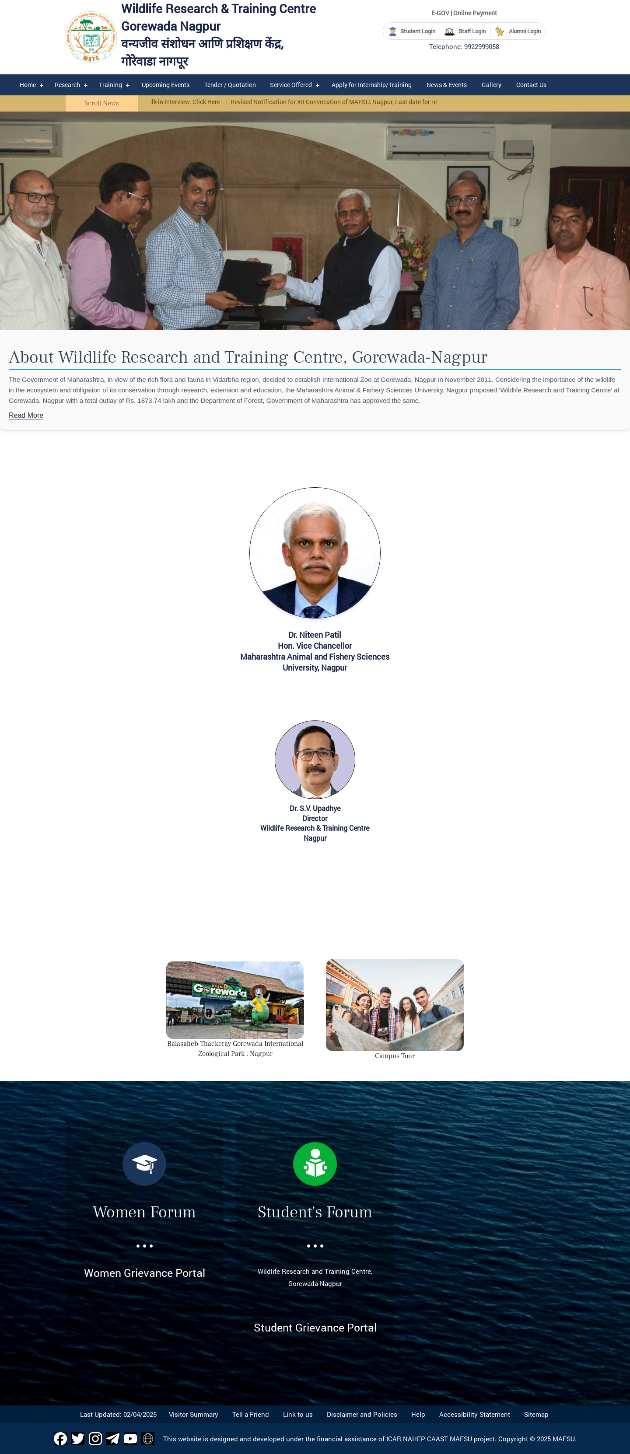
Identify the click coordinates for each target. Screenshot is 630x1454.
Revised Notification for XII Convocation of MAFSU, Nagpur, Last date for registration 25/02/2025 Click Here (383, 102)
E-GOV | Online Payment (464, 13)
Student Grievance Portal (315, 1327)
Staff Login (465, 32)
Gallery (491, 84)
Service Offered (291, 84)
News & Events (447, 84)
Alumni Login (518, 32)
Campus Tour (395, 1056)
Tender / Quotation (230, 84)
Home (28, 84)
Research (67, 84)
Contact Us (531, 84)
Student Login (411, 32)
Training (110, 84)
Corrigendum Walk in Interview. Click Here (166, 102)
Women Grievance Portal (144, 1272)
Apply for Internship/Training (372, 84)
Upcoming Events (165, 84)
